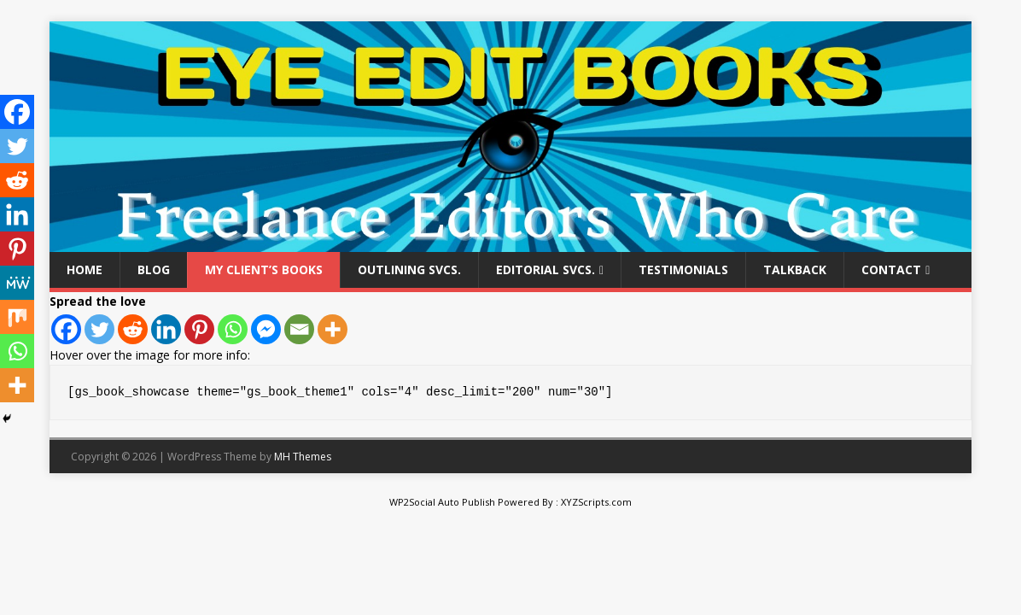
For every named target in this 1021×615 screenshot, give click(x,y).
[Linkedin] (166, 329)
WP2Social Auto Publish (442, 501)
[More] (332, 329)
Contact (891, 269)
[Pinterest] (199, 329)
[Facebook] (66, 329)
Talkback (794, 269)
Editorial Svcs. (545, 269)
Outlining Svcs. (409, 269)
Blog (153, 269)
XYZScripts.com (596, 501)
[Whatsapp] (233, 329)
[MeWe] (17, 283)
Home (84, 269)
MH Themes (302, 456)
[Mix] (17, 317)
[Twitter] (99, 329)
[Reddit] (133, 329)
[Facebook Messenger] (266, 329)
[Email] (299, 329)
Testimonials (683, 269)
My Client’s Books (264, 269)
